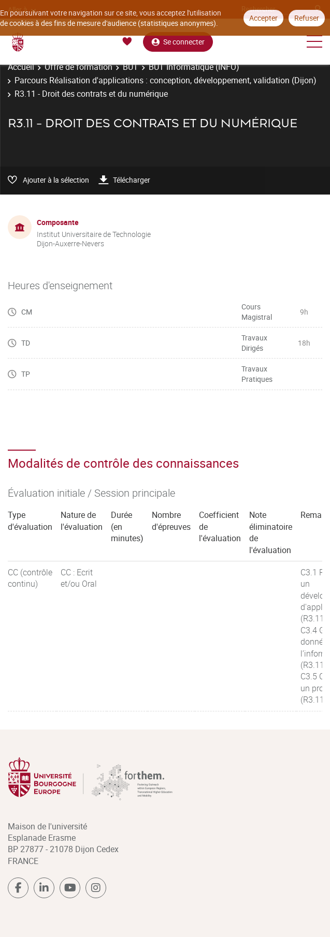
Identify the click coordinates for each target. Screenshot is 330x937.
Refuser (306, 18)
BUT (130, 66)
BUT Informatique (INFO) (194, 66)
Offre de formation (78, 66)
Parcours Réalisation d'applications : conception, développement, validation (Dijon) (166, 80)
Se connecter (178, 42)
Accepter (263, 18)
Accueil (21, 66)
